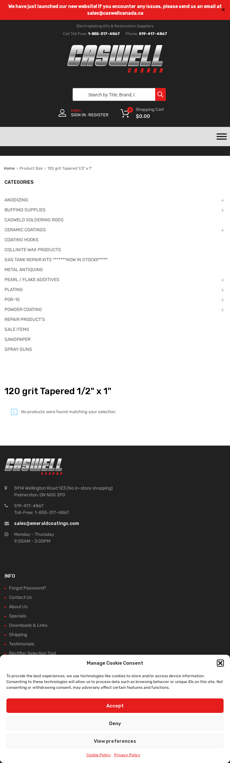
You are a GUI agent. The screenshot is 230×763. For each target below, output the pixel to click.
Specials (17, 616)
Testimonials (21, 644)
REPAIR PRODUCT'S (24, 319)
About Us (18, 606)
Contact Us (20, 597)
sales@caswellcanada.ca (115, 13)
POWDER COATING (23, 309)
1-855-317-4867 (104, 33)
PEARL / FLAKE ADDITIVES (31, 279)
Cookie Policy (98, 755)
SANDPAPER (17, 339)
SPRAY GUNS (18, 349)
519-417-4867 (153, 33)
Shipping (18, 634)
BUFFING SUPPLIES (25, 210)
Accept (115, 706)
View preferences (115, 741)
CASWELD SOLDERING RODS (34, 220)
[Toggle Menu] (222, 136)
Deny (115, 723)
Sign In (78, 114)
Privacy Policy (127, 755)
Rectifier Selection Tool (32, 653)
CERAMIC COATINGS (25, 230)
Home (9, 168)
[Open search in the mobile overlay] (117, 94)
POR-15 (12, 299)
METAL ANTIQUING (23, 269)
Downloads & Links (28, 625)
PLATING (13, 289)
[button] (220, 663)
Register (98, 114)
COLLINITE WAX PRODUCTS (32, 250)
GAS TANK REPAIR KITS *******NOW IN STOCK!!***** (56, 259)
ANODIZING (16, 200)
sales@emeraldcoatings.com (46, 523)
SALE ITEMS (16, 329)
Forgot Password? (27, 588)
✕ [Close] (223, 10)
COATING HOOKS (21, 240)
